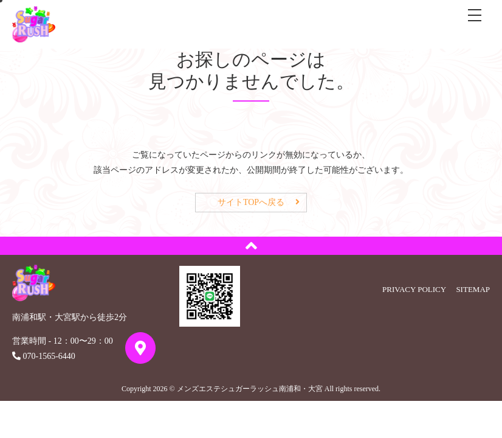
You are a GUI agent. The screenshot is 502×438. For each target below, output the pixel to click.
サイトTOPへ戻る (251, 202)
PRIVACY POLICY (414, 289)
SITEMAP (473, 289)
